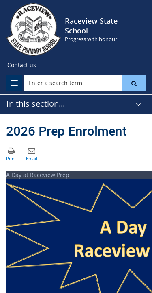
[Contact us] (21, 65)
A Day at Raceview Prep (37, 175)
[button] (134, 83)
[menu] (14, 83)
